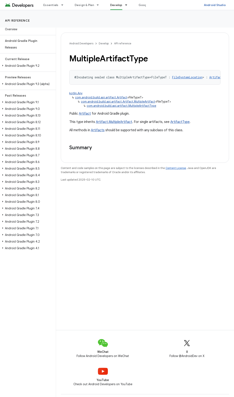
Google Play (147, 5)
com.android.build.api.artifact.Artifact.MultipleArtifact (118, 101)
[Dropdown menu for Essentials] (64, 5)
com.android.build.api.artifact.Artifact (101, 97)
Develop (104, 43)
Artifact (85, 114)
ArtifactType (180, 122)
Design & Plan (84, 5)
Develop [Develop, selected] (116, 5)
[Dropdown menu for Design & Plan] (99, 5)
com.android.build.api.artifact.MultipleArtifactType (121, 106)
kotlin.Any (76, 93)
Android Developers (81, 43)
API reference (17, 20)
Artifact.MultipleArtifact (114, 122)
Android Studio (215, 5)
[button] (27, 65)
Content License (176, 168)
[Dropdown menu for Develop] (128, 5)
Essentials (50, 5)
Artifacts (98, 130)
